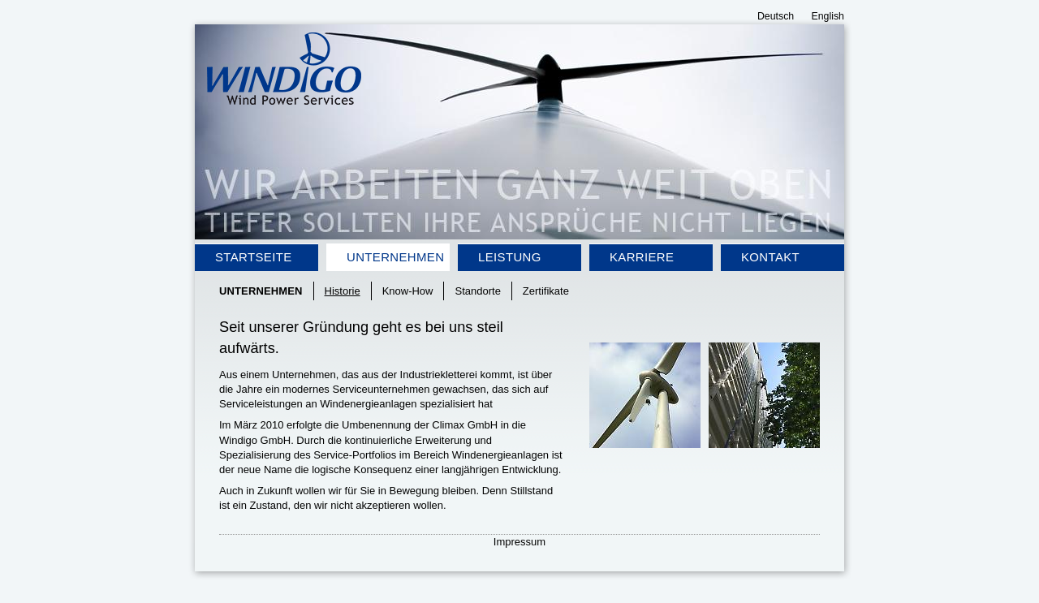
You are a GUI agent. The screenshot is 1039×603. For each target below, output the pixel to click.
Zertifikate (546, 291)
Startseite (253, 257)
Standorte (477, 291)
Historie (342, 291)
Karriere (642, 257)
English (828, 16)
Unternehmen (395, 257)
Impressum (519, 542)
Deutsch (775, 16)
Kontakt (770, 257)
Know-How (407, 291)
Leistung (509, 257)
